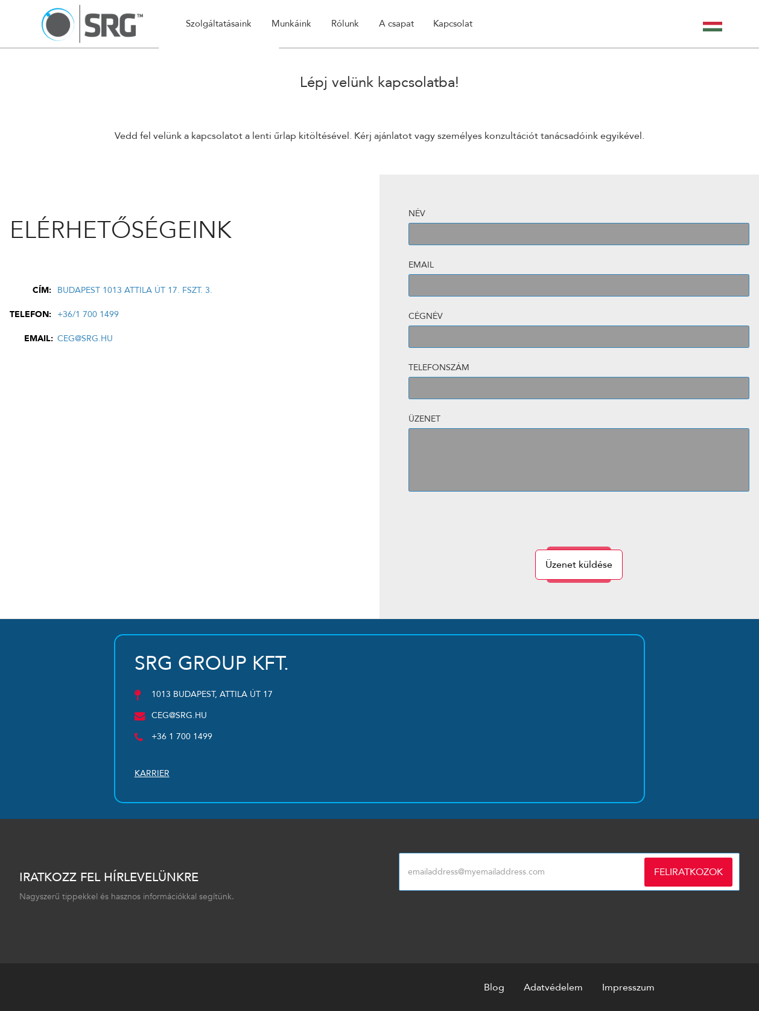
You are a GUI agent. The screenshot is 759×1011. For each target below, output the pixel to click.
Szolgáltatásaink (220, 24)
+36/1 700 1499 (88, 313)
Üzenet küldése (578, 564)
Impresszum (628, 986)
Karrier (152, 773)
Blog (494, 986)
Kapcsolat (458, 24)
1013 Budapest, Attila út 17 (212, 694)
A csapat (400, 24)
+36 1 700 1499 (181, 736)
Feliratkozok (688, 871)
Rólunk (349, 24)
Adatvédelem (553, 986)
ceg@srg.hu (85, 338)
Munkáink (294, 24)
